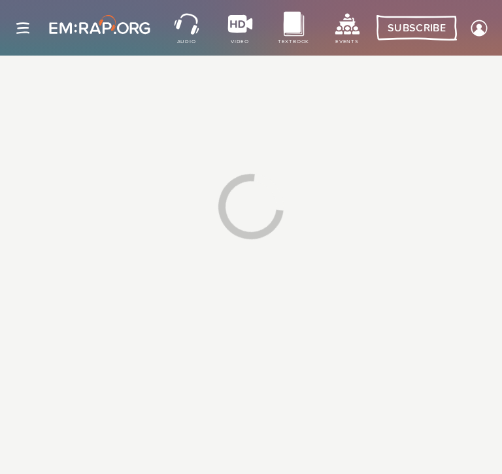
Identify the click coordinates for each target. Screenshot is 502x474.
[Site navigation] (23, 28)
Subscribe (417, 28)
